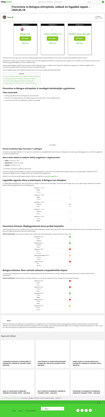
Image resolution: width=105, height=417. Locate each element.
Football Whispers (6, 398)
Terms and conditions (30, 410)
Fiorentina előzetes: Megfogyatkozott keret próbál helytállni (18, 81)
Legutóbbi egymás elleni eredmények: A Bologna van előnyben (19, 78)
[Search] (94, 2)
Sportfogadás (49, 2)
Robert (9, 17)
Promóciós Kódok (58, 2)
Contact (14, 410)
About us (20, 410)
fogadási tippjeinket (51, 176)
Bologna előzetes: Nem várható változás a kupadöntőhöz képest (19, 83)
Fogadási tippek (42, 2)
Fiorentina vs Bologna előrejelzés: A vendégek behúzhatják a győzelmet (21, 76)
